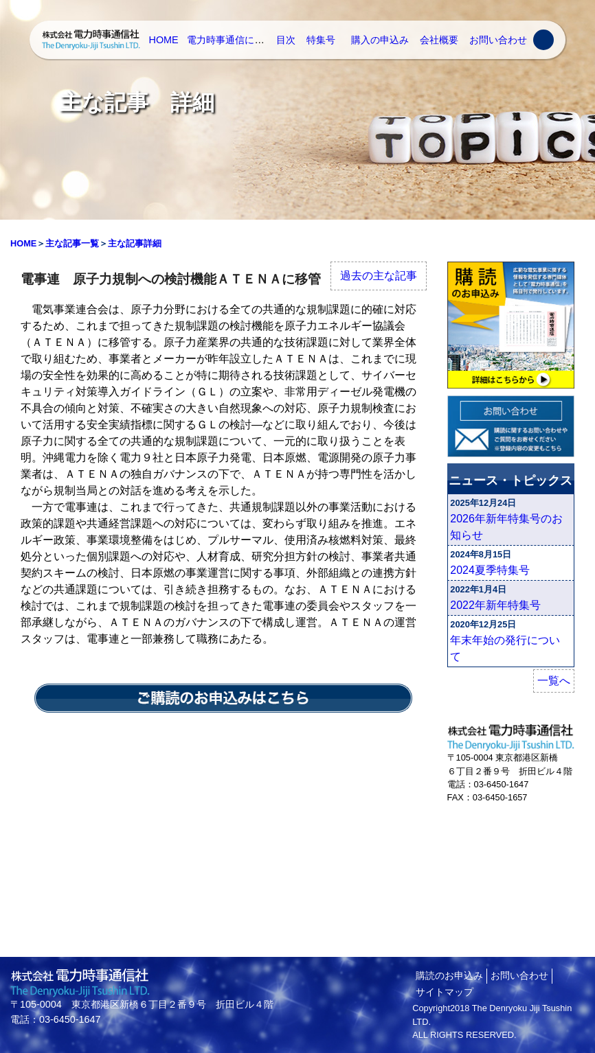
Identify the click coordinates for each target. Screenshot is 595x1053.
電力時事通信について (235, 39)
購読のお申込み (449, 975)
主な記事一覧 (72, 243)
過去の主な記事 (378, 275)
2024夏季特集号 (490, 570)
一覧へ (553, 680)
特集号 (320, 39)
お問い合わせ (498, 39)
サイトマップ (444, 991)
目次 (285, 39)
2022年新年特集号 (495, 605)
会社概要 (439, 39)
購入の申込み (380, 39)
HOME (164, 39)
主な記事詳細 (134, 243)
